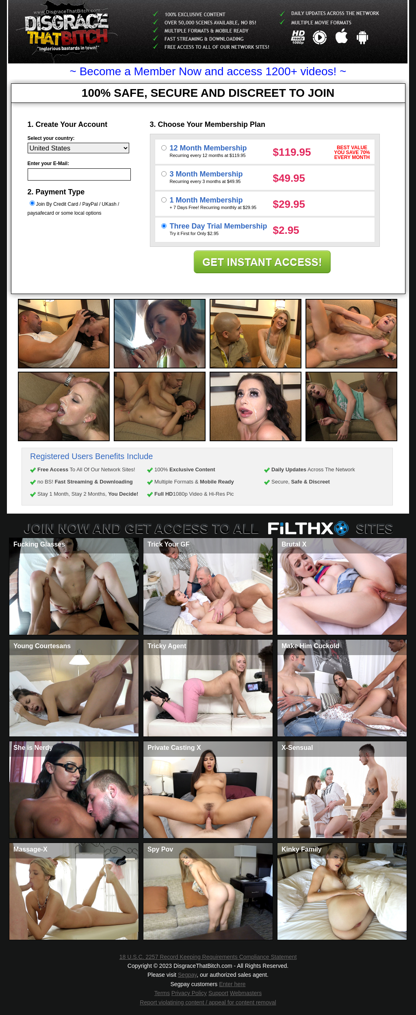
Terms (162, 993)
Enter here (232, 984)
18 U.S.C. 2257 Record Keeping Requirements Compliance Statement (208, 957)
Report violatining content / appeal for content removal (208, 1002)
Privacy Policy (189, 993)
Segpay (187, 974)
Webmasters (246, 993)
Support (218, 993)
